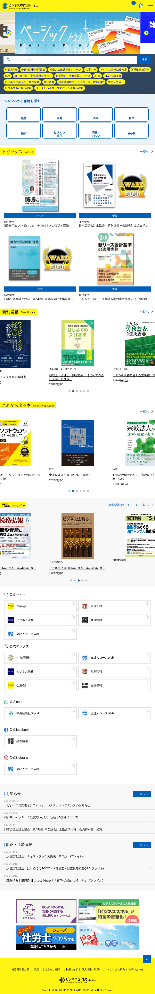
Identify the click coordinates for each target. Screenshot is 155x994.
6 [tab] (84, 52)
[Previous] (8, 32)
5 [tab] (81, 52)
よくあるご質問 (51, 969)
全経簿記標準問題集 (33, 69)
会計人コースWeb (28, 634)
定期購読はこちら (121, 505)
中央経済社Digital (27, 713)
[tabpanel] (77, 33)
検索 (144, 59)
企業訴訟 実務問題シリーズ (73, 75)
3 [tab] (73, 52)
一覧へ (144, 151)
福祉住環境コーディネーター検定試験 (81, 81)
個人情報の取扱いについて (96, 969)
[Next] (146, 32)
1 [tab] (66, 52)
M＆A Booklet (113, 75)
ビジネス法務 (25, 620)
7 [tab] (88, 52)
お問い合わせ (136, 969)
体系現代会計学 (140, 69)
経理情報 (96, 620)
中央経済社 (23, 657)
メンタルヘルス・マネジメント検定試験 (60, 88)
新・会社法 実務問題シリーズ (33, 75)
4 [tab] (77, 52)
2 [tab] (69, 52)
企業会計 (22, 606)
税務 (7, 75)
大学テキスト (116, 81)
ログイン (121, 5)
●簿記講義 (11, 69)
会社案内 (120, 969)
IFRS (98, 75)
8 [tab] (92, 52)
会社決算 (49, 81)
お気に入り (140, 5)
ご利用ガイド (70, 969)
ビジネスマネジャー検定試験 (22, 81)
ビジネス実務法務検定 (113, 69)
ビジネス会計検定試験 (18, 88)
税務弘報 (96, 606)
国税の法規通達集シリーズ (65, 69)
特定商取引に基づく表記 (25, 969)
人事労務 (90, 69)
